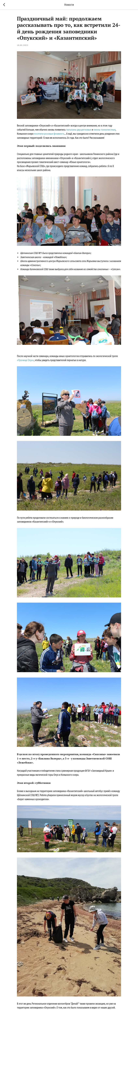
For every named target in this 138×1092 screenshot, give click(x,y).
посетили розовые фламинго (49, 133)
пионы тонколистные (105, 129)
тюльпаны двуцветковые (78, 129)
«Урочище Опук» (25, 360)
